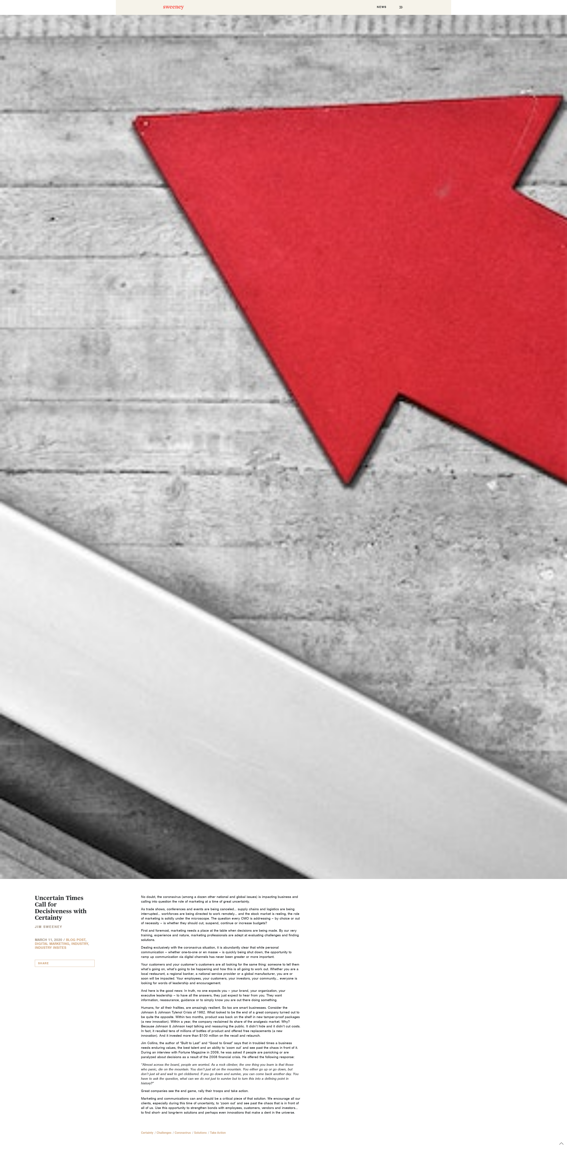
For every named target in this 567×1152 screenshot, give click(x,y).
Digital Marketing (52, 944)
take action (218, 1132)
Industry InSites (50, 947)
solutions (200, 1132)
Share (43, 963)
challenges (163, 1132)
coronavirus (183, 1132)
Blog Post (75, 940)
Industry (79, 944)
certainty (147, 1132)
